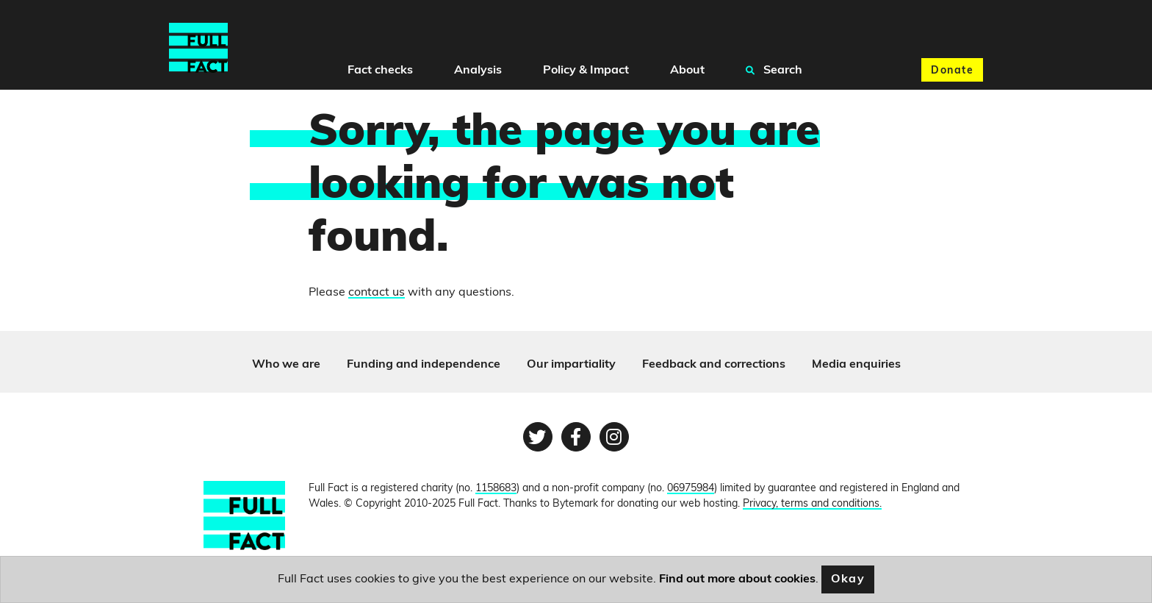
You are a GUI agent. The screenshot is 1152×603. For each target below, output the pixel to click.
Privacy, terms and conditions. (812, 504)
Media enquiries (856, 365)
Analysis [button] (478, 70)
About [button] (687, 70)
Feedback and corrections (713, 365)
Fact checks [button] (380, 70)
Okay (848, 579)
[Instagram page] (614, 437)
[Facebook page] (576, 437)
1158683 (495, 488)
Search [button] (774, 69)
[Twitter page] (537, 437)
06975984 (690, 488)
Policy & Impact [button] (586, 70)
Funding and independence (423, 365)
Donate (952, 70)
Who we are (286, 365)
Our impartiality (571, 365)
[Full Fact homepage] (198, 48)
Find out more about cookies (737, 579)
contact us (376, 293)
